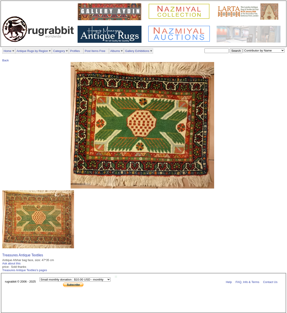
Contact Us (270, 281)
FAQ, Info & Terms (247, 281)
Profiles (75, 51)
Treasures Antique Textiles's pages (24, 270)
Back (5, 60)
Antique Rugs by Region (32, 51)
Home (7, 51)
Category (59, 51)
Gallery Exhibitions (137, 51)
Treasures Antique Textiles (22, 255)
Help (229, 281)
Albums (115, 51)
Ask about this (11, 263)
